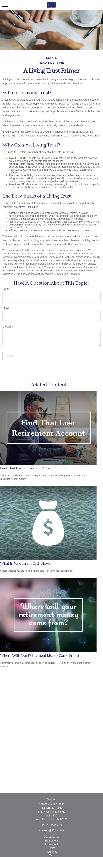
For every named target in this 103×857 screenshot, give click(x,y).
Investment (51, 844)
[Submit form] (10, 356)
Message (7, 327)
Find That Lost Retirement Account (28, 468)
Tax (51, 855)
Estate (51, 848)
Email (5, 308)
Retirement (51, 840)
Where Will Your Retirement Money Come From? (39, 656)
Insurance (51, 851)
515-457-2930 (56, 804)
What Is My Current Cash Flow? (25, 564)
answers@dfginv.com (51, 830)
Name (5, 288)
